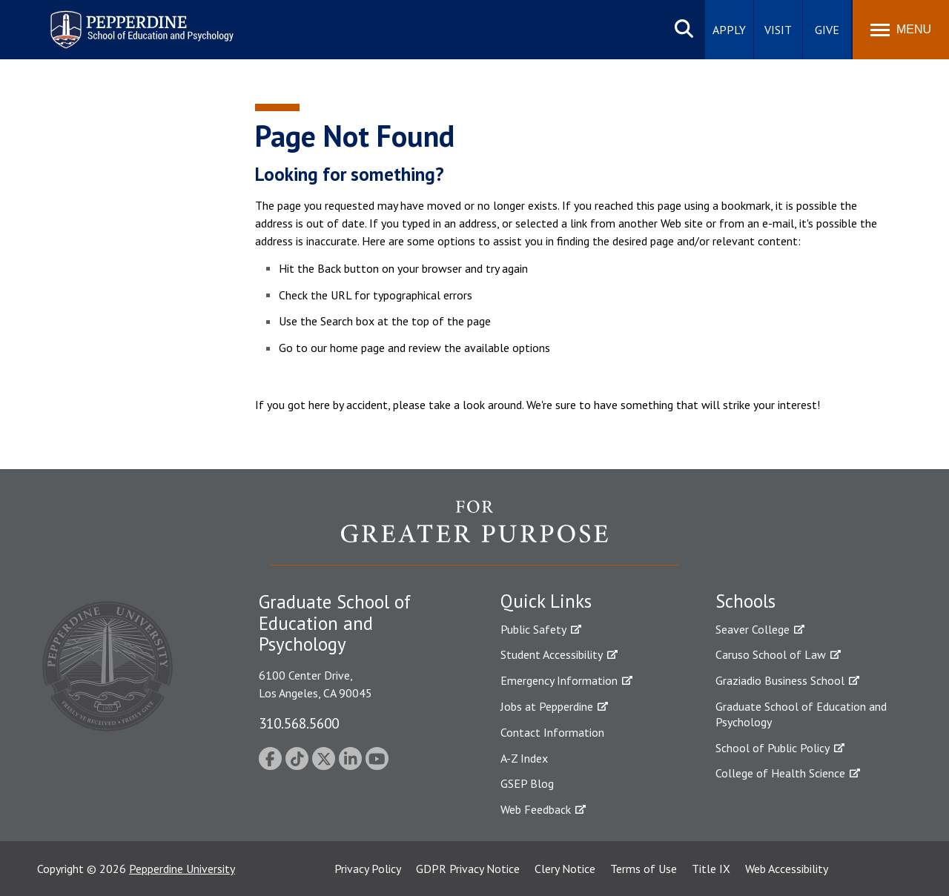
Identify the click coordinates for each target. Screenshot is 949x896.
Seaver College (752, 629)
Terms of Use (643, 868)
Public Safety (533, 629)
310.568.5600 (299, 723)
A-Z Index (524, 758)
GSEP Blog (527, 783)
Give (827, 29)
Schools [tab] (745, 601)
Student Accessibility (551, 654)
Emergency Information (559, 680)
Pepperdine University (182, 868)
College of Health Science (780, 773)
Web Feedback (535, 809)
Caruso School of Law (770, 654)
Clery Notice (565, 868)
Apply (729, 29)
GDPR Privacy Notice (468, 868)
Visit (778, 29)
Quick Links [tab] (546, 601)
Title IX (711, 868)
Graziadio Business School (779, 680)
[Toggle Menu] (901, 29)
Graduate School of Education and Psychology (801, 714)
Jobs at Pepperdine (546, 706)
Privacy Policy (367, 868)
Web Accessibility (786, 868)
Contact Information (552, 732)
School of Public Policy (772, 747)
